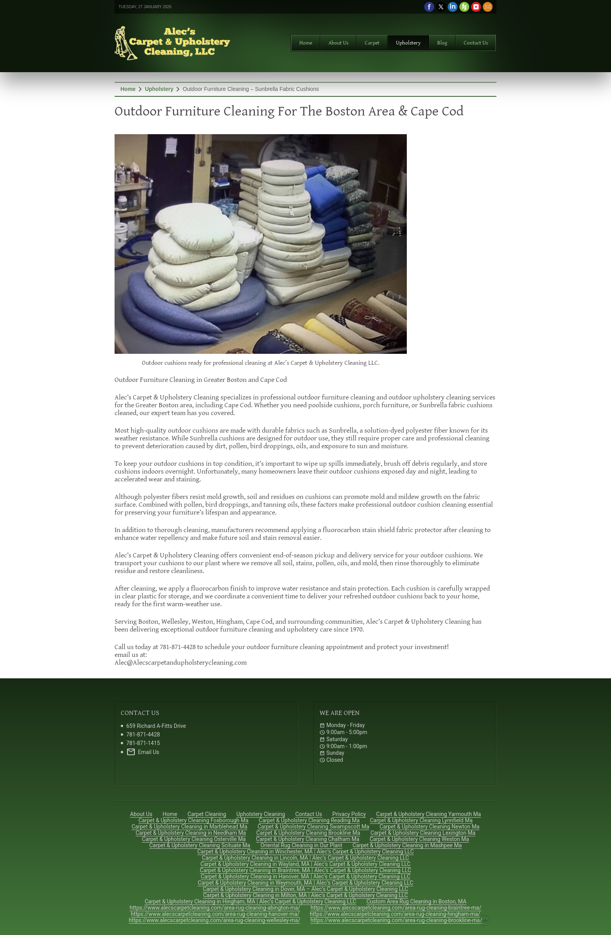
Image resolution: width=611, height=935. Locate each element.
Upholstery (408, 43)
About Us (338, 43)
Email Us (142, 752)
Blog (442, 43)
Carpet (372, 43)
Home (305, 43)
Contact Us (476, 43)
